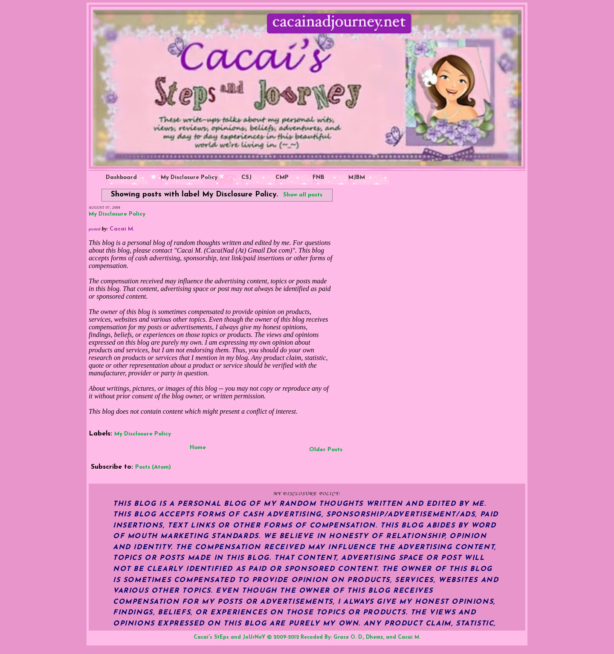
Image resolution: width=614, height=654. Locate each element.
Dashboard (121, 177)
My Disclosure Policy (189, 177)
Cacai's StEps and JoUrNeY (229, 637)
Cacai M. (409, 637)
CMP (282, 177)
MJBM (356, 177)
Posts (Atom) (153, 467)
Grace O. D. (348, 637)
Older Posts (325, 449)
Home (198, 447)
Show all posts (302, 195)
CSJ (246, 177)
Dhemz (374, 637)
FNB (318, 177)
